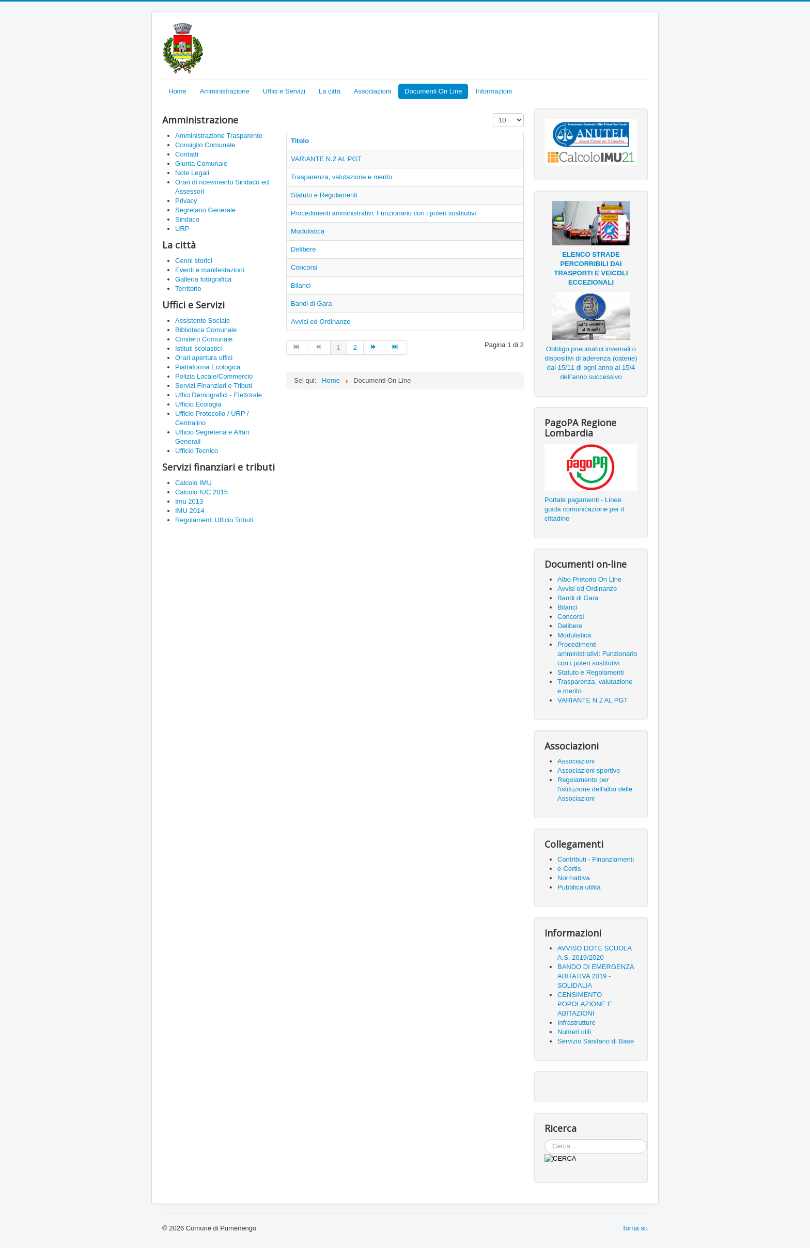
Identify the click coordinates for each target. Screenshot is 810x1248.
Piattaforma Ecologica (207, 367)
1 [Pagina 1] (338, 347)
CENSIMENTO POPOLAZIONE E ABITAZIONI (584, 1004)
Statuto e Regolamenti (324, 195)
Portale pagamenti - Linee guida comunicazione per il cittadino (584, 509)
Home (177, 91)
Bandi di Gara (311, 303)
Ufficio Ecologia (198, 404)
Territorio (188, 288)
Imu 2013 (189, 501)
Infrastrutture (576, 1022)
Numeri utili (574, 1032)
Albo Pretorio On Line (589, 579)
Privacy (186, 201)
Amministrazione (225, 91)
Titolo (300, 141)
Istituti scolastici (198, 348)
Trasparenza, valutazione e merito (341, 177)
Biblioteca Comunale (206, 330)
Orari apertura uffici (203, 358)
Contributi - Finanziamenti (595, 859)
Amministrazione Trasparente (218, 135)
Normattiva (573, 878)
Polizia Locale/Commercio (214, 376)
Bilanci (300, 285)
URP (182, 228)
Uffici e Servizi (284, 91)
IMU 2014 (189, 510)
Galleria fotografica (203, 279)
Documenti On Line (433, 91)
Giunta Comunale (201, 163)
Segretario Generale (205, 210)
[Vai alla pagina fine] (396, 347)
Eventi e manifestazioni (209, 270)
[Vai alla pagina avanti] (374, 347)
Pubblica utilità (579, 887)
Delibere (303, 249)
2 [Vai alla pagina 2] (355, 347)
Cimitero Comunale (203, 339)
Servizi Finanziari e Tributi (213, 385)
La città (329, 91)
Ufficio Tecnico (196, 451)
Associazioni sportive (588, 770)
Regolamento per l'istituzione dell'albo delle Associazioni (594, 789)
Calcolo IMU (193, 483)
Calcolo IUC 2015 (201, 492)
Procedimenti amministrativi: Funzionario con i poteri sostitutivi (383, 213)
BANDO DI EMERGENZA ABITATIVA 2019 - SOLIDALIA (595, 976)
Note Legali (192, 173)
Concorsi (304, 267)
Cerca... (544, 1139)
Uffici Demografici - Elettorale (218, 395)
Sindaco (187, 219)
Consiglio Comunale (205, 145)
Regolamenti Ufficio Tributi (214, 520)
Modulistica (307, 231)
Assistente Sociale (202, 320)
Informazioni (493, 91)
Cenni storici (193, 260)
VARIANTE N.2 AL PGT (326, 159)
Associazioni (372, 91)
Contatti (186, 154)
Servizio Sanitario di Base (595, 1041)
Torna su (635, 1228)
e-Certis (569, 868)
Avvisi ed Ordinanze (320, 321)
